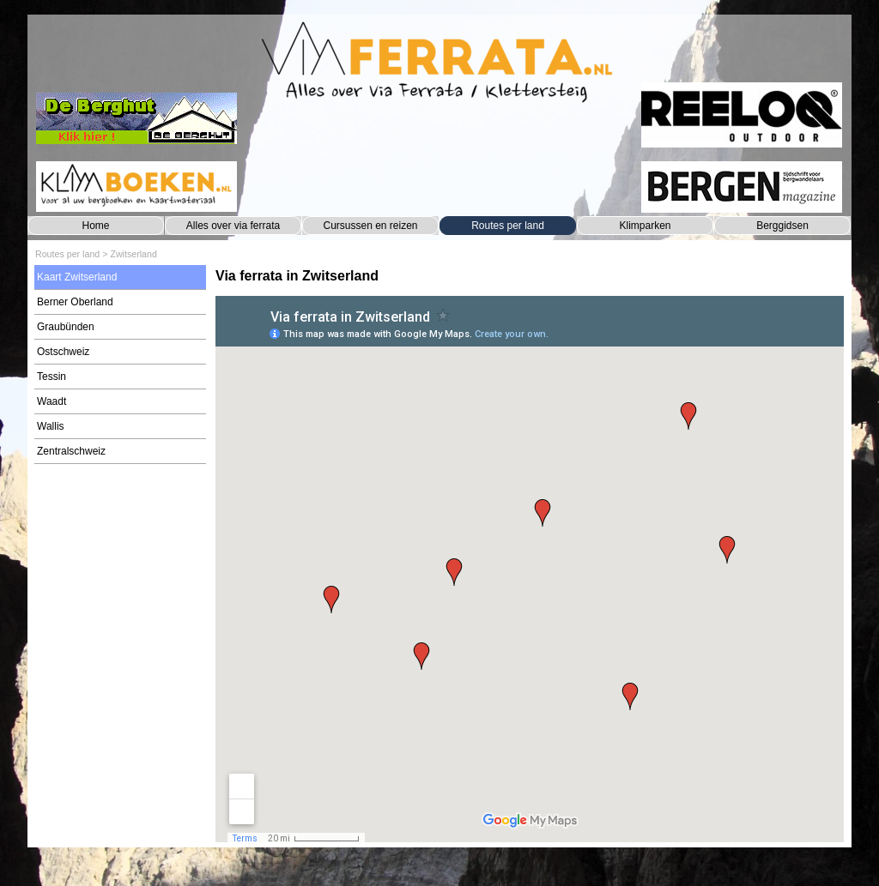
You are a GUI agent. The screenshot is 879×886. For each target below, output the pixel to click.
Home (95, 226)
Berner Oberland (75, 302)
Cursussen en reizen (370, 226)
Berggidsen (782, 226)
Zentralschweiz (71, 451)
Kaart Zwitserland (77, 277)
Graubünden (65, 327)
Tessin (51, 377)
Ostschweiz (63, 352)
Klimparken (644, 226)
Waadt (51, 401)
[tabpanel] (529, 276)
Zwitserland (133, 254)
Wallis (50, 426)
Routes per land (507, 226)
